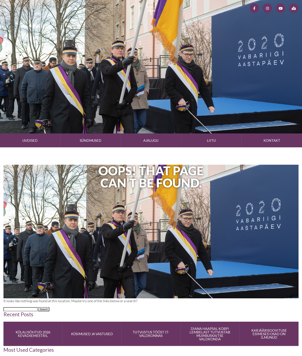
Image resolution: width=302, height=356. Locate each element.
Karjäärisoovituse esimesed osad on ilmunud (269, 333)
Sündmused (90, 140)
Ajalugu (150, 140)
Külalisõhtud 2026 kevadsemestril (33, 334)
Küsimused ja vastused (92, 334)
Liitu (211, 140)
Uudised (30, 140)
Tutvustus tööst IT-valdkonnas (151, 334)
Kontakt (271, 140)
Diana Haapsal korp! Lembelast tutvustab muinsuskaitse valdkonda (210, 333)
